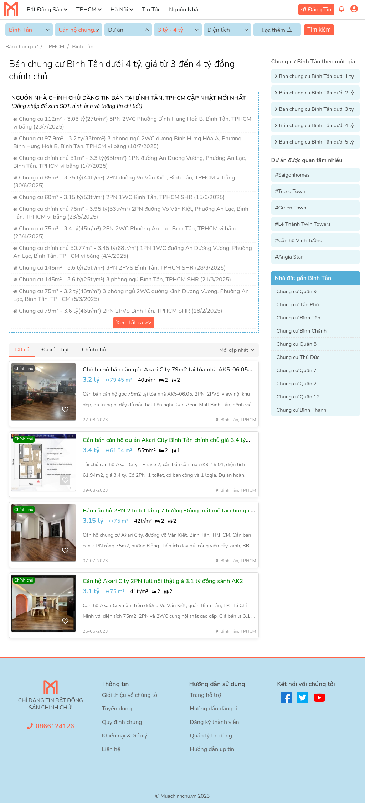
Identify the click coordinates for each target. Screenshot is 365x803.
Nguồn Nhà (183, 10)
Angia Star (290, 256)
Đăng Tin (319, 10)
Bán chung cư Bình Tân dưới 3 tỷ (316, 109)
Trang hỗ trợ (205, 695)
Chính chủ (94, 349)
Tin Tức (151, 10)
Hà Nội (119, 10)
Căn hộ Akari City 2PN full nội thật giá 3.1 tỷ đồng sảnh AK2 (163, 581)
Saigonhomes (294, 174)
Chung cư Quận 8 (297, 344)
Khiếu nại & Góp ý (124, 736)
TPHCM (86, 10)
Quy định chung (122, 722)
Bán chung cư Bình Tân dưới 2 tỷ (316, 92)
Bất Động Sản (44, 10)
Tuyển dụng (117, 709)
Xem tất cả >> (133, 323)
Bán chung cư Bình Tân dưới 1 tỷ (316, 76)
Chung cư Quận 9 (297, 291)
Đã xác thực (56, 349)
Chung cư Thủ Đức (298, 357)
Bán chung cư (21, 46)
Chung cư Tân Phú (298, 304)
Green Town (292, 207)
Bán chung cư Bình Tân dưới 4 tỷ (316, 125)
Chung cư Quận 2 (297, 383)
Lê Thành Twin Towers (304, 224)
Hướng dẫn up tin (212, 749)
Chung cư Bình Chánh (302, 330)
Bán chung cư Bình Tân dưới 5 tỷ (316, 141)
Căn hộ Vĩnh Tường (300, 240)
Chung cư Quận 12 (298, 396)
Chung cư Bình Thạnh (302, 409)
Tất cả (22, 349)
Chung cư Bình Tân (298, 317)
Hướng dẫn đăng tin (215, 709)
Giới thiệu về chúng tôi (130, 695)
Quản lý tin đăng (211, 736)
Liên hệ (111, 749)
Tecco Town (291, 191)
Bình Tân (82, 46)
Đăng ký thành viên (214, 722)
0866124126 (55, 726)
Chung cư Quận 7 (297, 370)
